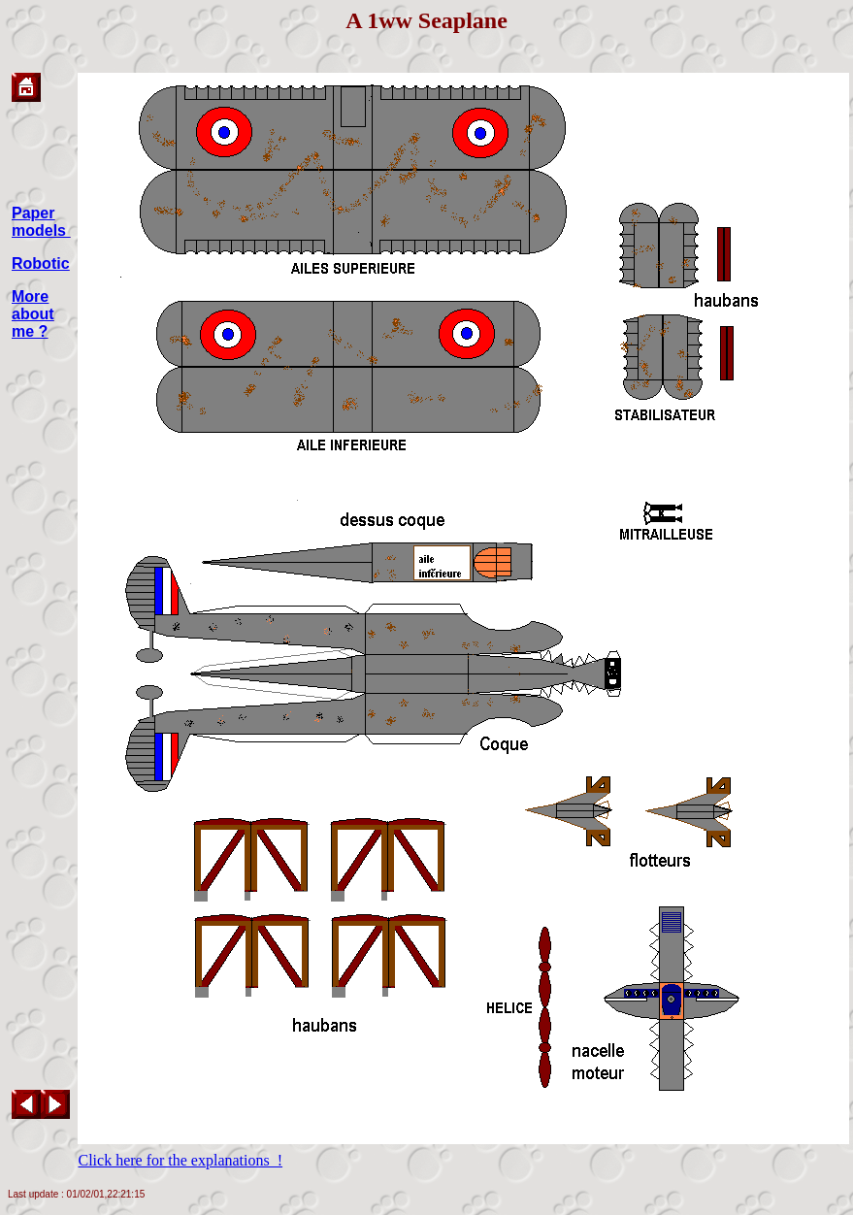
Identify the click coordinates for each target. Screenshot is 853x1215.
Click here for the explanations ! (180, 1160)
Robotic (41, 263)
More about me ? (33, 314)
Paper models (41, 222)
